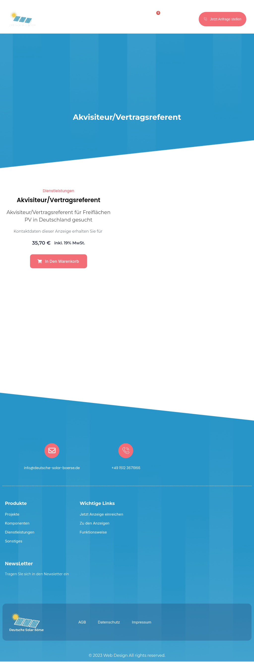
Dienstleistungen (58, 192)
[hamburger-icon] (136, 20)
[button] (58, 262)
